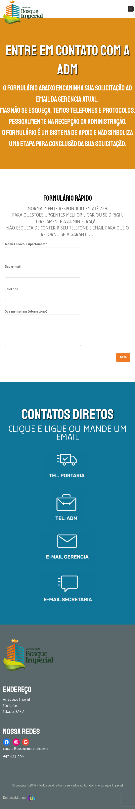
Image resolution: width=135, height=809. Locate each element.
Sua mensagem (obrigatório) (43, 329)
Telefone (42, 292)
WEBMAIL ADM (13, 757)
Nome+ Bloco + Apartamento (42, 247)
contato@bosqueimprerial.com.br (26, 749)
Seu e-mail (42, 270)
